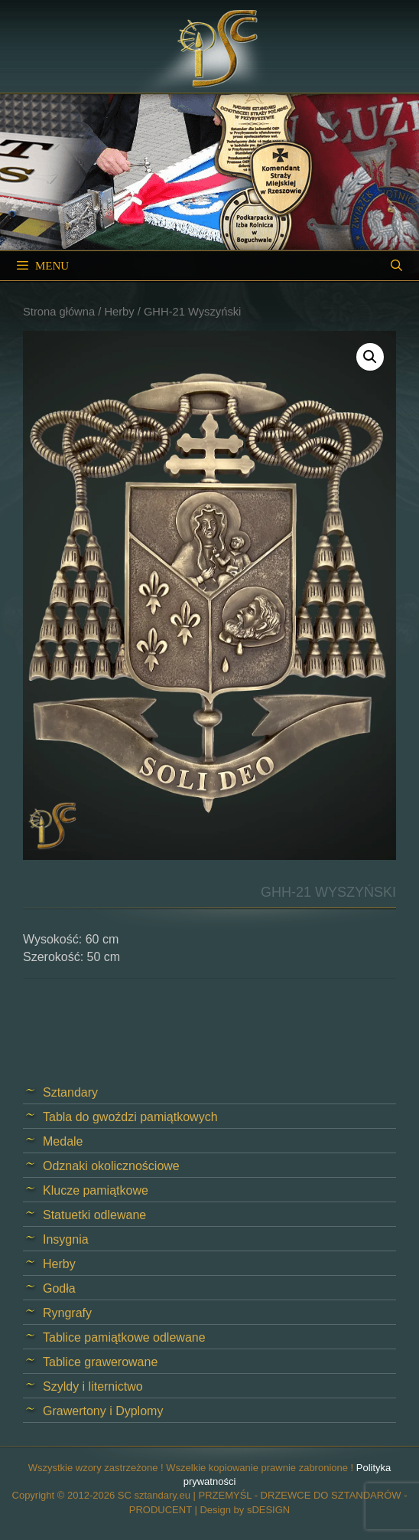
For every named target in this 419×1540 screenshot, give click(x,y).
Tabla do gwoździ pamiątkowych (130, 1116)
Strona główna (59, 312)
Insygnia (66, 1239)
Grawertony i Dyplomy (103, 1410)
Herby (119, 312)
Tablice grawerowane (100, 1361)
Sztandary (70, 1092)
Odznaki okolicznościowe (111, 1165)
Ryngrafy (67, 1312)
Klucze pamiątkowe (95, 1190)
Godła (59, 1288)
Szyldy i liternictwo (93, 1386)
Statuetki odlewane (94, 1214)
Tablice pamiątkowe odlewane (124, 1337)
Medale (63, 1141)
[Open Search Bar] (396, 265)
